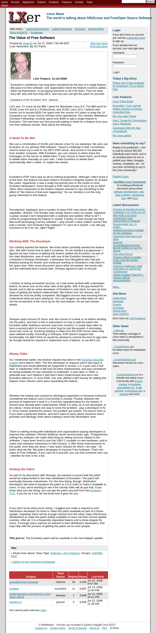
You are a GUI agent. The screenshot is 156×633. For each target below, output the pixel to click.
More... (116, 287)
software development (126, 191)
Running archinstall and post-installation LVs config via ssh (129, 211)
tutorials (119, 390)
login (43, 610)
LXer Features (71, 553)
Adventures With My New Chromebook (127, 130)
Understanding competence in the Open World (30, 595)
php (142, 191)
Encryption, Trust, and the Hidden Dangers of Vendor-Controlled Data (128, 109)
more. (135, 198)
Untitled (14, 588)
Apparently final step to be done (127, 237)
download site (134, 390)
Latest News (119, 298)
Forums (15, 2)
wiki (140, 387)
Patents (41, 2)
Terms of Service (77, 628)
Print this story (98, 46)
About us (94, 628)
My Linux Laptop (122, 135)
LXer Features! (137, 318)
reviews (123, 384)
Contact (79, 2)
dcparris (27, 43)
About (4, 5)
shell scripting (122, 195)
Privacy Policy (57, 628)
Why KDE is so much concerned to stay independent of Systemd (126, 218)
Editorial (56, 553)
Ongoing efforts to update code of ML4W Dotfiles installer (127, 260)
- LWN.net (118, 330)
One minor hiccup (123, 254)
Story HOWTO (121, 314)
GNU (14, 556)
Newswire (118, 301)
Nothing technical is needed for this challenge (128, 231)
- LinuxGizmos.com (123, 346)
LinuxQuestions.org (127, 374)
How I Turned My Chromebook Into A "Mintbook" (129, 122)
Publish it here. (121, 176)
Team (90, 2)
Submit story (120, 310)
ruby (123, 198)
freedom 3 (15, 602)
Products (54, 2)
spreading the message (23, 581)
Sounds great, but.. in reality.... (125, 225)
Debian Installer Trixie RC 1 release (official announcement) (128, 278)
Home (4, 2)
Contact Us (41, 628)
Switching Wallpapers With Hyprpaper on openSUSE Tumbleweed (127, 269)
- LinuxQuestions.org (124, 359)
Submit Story (96, 28)
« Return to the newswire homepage (33, 561)
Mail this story (99, 43)
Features (67, 2)
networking (138, 195)
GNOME (97, 553)
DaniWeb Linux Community (130, 182)
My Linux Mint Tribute (124, 116)
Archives (80, 28)
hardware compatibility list (129, 386)
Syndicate (118, 307)
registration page (136, 38)
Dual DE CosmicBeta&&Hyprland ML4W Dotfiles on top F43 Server (127, 246)
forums (138, 381)
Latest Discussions (37, 28)
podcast (123, 394)
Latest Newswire (62, 28)
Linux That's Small (123, 101)
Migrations (28, 2)
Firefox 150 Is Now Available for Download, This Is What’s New (128, 86)
